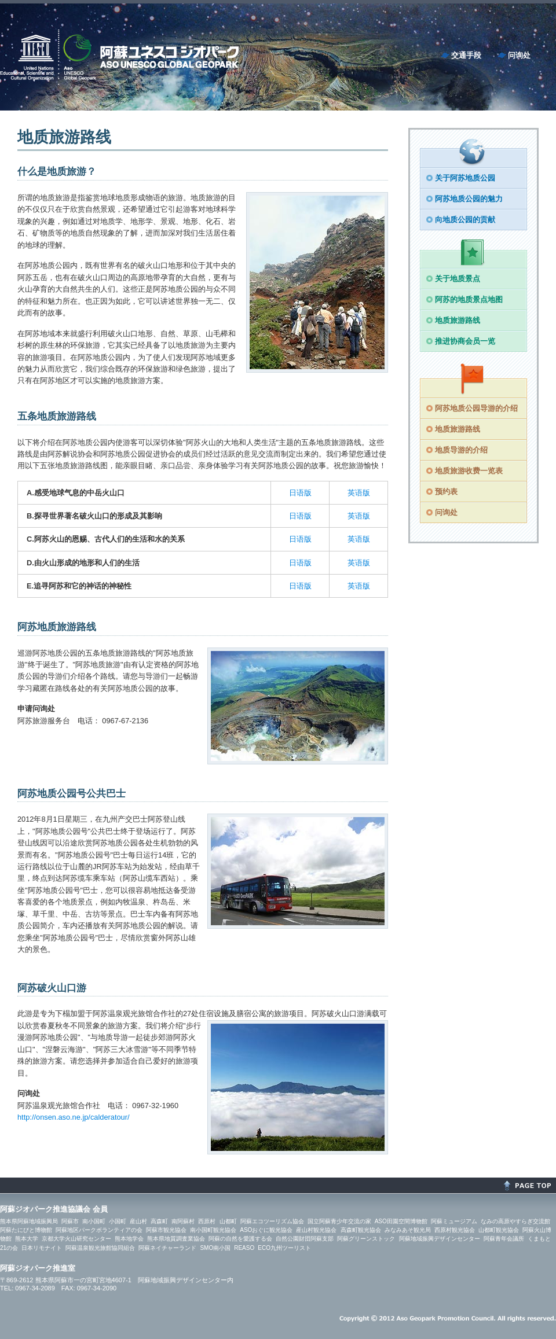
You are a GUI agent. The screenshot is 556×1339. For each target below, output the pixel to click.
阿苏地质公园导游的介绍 (476, 408)
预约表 (446, 491)
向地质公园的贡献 (465, 219)
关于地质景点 (457, 278)
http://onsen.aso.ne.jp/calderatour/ (73, 1117)
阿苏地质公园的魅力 (469, 198)
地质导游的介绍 (461, 450)
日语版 (300, 492)
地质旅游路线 (457, 320)
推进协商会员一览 (465, 341)
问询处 (519, 55)
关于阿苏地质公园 (465, 178)
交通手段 (466, 55)
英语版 (359, 492)
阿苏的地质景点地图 (469, 299)
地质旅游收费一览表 (469, 470)
